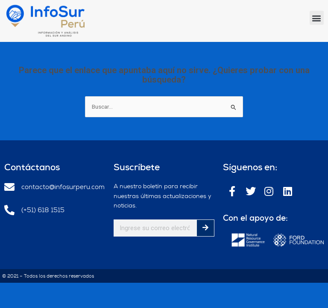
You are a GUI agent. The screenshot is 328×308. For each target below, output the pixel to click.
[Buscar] (205, 228)
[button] (317, 18)
